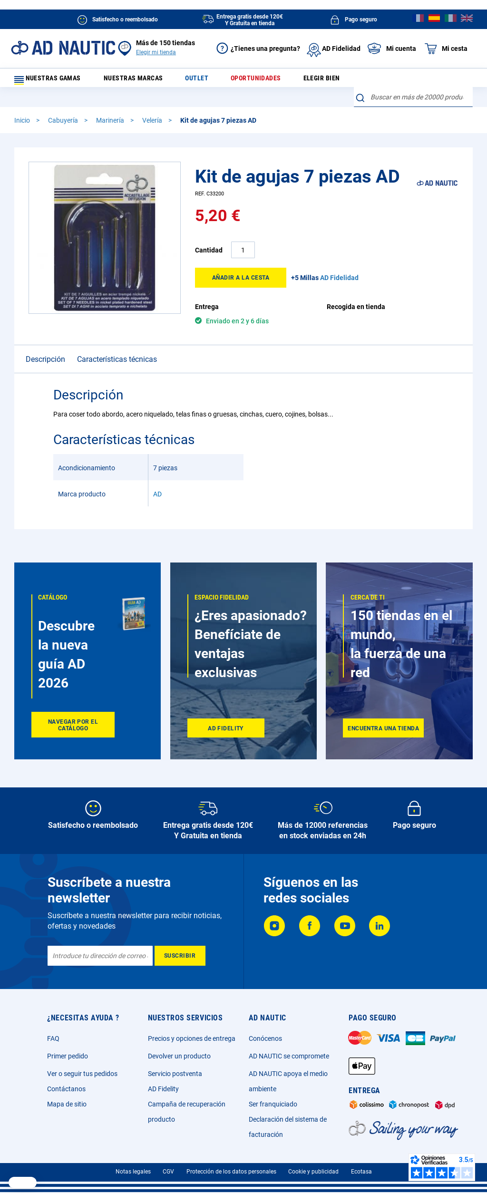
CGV (168, 1171)
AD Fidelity (163, 1089)
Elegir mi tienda (156, 52)
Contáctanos (66, 1089)
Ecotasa (361, 1171)
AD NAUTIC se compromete (289, 1056)
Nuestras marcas (145, 80)
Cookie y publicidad (313, 1171)
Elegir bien (315, 80)
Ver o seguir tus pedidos (82, 1073)
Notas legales (133, 1171)
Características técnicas (117, 344)
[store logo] (63, 47)
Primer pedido (67, 1056)
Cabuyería (63, 106)
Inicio (22, 106)
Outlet (202, 80)
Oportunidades (256, 80)
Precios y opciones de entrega (191, 1038)
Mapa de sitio (67, 1104)
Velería (153, 106)
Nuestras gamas (53, 80)
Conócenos (265, 1038)
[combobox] (413, 78)
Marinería (111, 106)
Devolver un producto (179, 1056)
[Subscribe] (180, 956)
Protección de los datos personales (231, 1171)
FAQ (53, 1038)
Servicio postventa (175, 1073)
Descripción (45, 344)
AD (157, 480)
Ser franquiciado (273, 1104)
